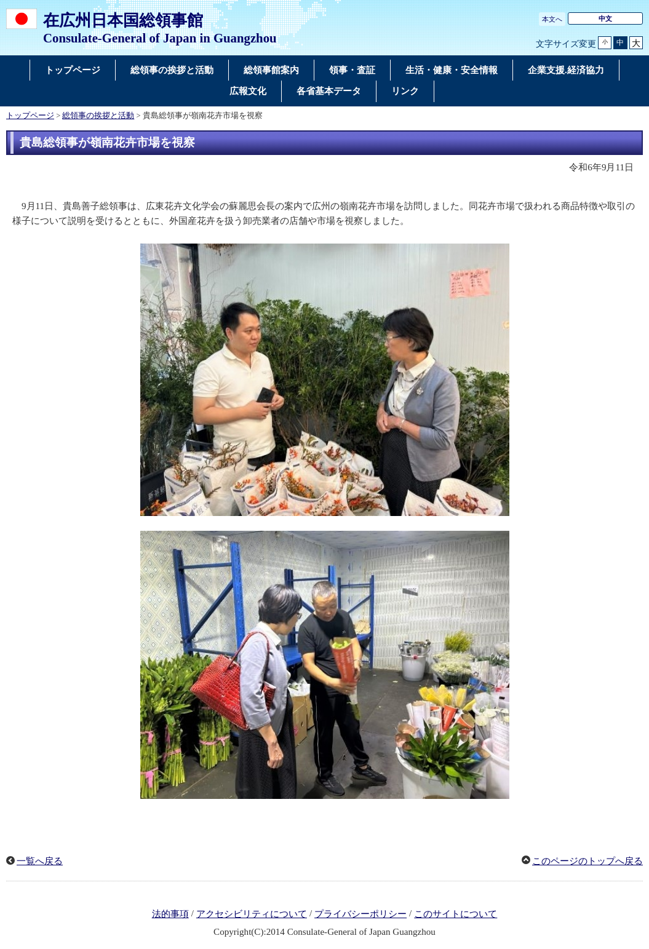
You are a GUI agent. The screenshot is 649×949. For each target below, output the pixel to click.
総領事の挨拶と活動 (98, 115)
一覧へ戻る (40, 861)
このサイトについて (455, 914)
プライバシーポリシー (360, 914)
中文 (605, 18)
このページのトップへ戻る (587, 861)
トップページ (30, 115)
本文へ (552, 19)
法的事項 (170, 914)
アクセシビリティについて (251, 914)
